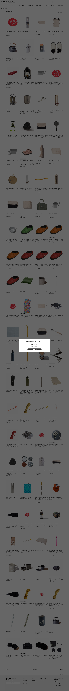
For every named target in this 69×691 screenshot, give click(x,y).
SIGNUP (34, 349)
